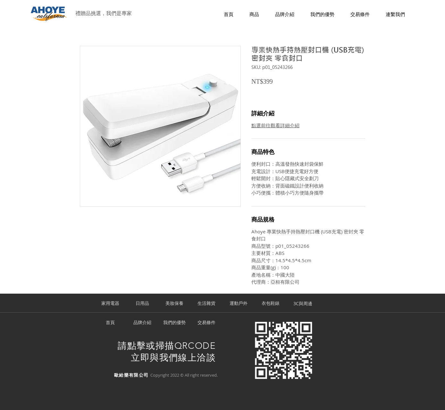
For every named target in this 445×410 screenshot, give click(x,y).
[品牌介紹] (142, 323)
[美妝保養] (174, 303)
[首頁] (110, 323)
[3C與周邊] (303, 303)
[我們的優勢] (174, 323)
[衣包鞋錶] (271, 303)
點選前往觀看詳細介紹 (275, 125)
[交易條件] (206, 323)
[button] (254, 15)
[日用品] (142, 303)
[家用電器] (110, 303)
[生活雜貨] (206, 303)
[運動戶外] (238, 303)
